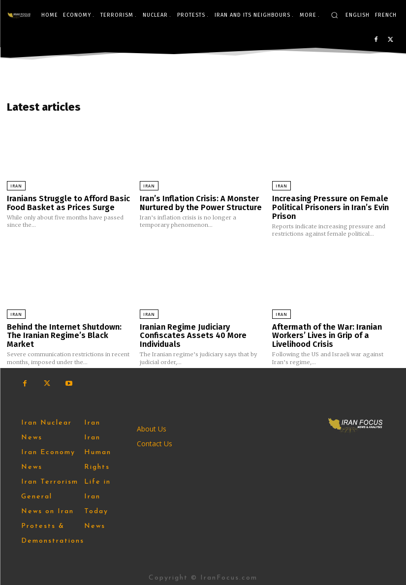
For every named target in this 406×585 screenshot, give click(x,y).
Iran (16, 186)
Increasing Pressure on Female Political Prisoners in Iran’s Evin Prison (328, 206)
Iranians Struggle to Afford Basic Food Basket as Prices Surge (65, 202)
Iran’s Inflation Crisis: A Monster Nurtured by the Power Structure (198, 202)
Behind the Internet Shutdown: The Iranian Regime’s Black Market (69, 328)
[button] (334, 15)
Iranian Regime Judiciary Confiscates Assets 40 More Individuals (190, 332)
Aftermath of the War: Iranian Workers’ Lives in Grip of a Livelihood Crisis (324, 332)
